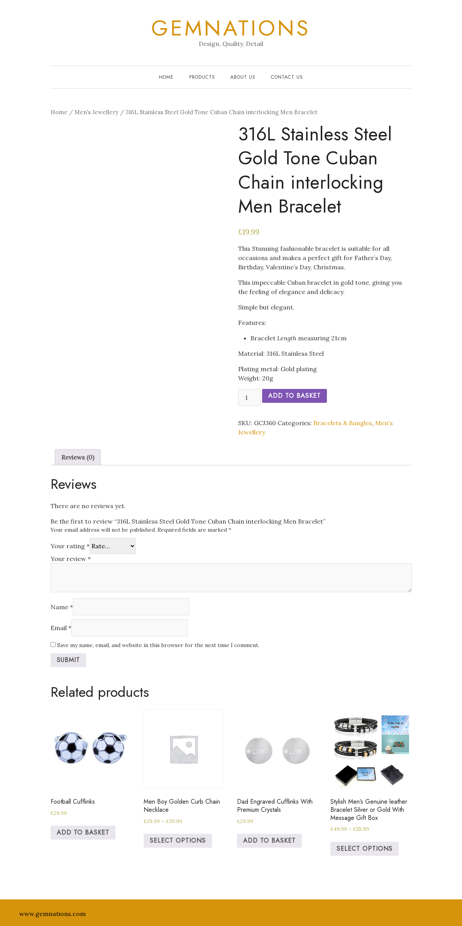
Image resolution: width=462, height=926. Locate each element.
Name (62, 607)
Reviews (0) (77, 457)
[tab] (78, 457)
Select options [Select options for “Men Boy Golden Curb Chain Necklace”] (178, 840)
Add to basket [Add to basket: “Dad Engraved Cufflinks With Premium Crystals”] (269, 840)
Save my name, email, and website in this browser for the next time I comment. (158, 645)
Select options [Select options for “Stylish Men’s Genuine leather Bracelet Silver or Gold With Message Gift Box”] (365, 848)
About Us (243, 77)
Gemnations (231, 28)
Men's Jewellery (96, 112)
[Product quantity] (249, 397)
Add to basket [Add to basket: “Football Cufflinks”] (83, 832)
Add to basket (294, 395)
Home (166, 77)
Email (61, 628)
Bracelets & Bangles (342, 423)
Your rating (70, 546)
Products (202, 77)
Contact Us (287, 77)
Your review (71, 559)
